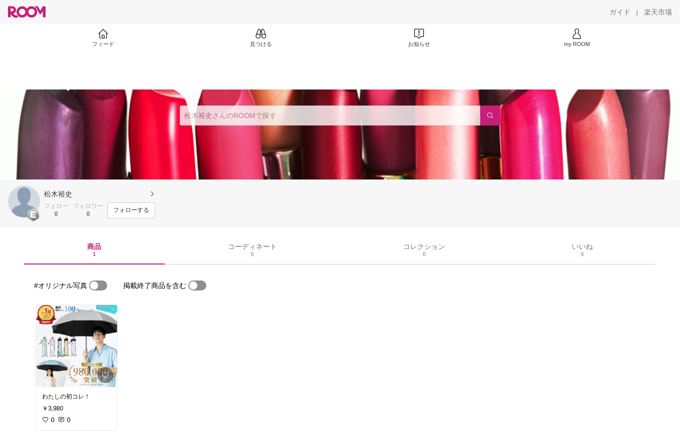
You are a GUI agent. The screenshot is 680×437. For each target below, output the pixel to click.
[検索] (490, 116)
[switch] (98, 285)
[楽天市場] (658, 12)
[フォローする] (131, 210)
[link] (76, 346)
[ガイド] (619, 12)
